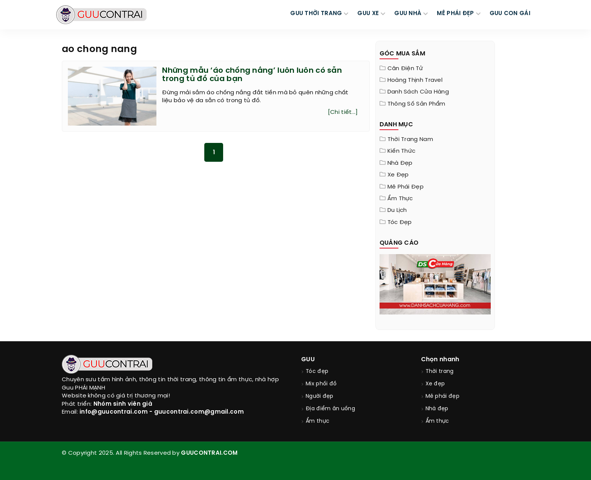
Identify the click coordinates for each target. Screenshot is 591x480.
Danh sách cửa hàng (418, 92)
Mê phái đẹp (405, 187)
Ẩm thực (400, 199)
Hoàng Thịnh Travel (414, 80)
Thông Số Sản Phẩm (416, 104)
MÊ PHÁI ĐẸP (455, 14)
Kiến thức (401, 151)
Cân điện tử (405, 69)
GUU (308, 359)
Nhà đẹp (400, 163)
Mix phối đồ (321, 384)
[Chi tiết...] (343, 112)
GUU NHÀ (407, 14)
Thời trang (440, 371)
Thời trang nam (410, 139)
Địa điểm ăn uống (330, 409)
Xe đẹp (398, 175)
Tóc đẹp (399, 222)
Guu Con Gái (510, 14)
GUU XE (368, 14)
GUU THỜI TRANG (316, 14)
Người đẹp (320, 396)
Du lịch (397, 210)
